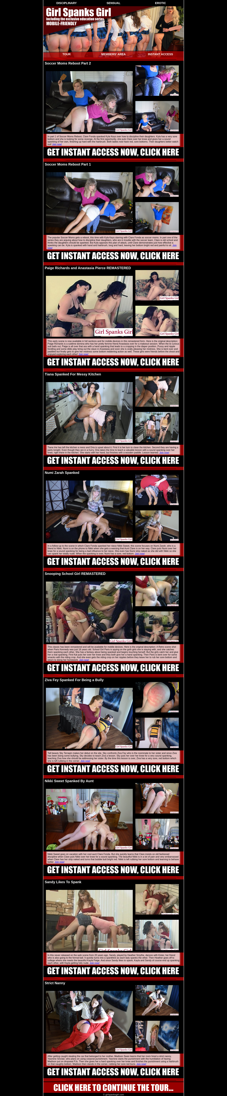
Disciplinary (66, 3)
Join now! (57, 144)
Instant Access (160, 54)
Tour (66, 54)
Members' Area (113, 54)
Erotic (160, 3)
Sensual (113, 3)
